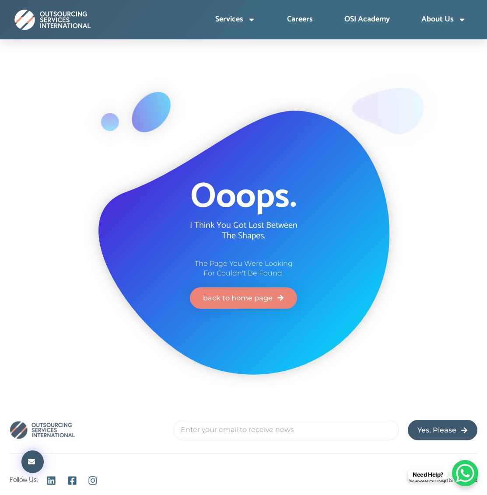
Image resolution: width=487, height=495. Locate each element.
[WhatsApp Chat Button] (465, 473)
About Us (443, 19)
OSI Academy (367, 19)
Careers (300, 19)
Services (235, 19)
